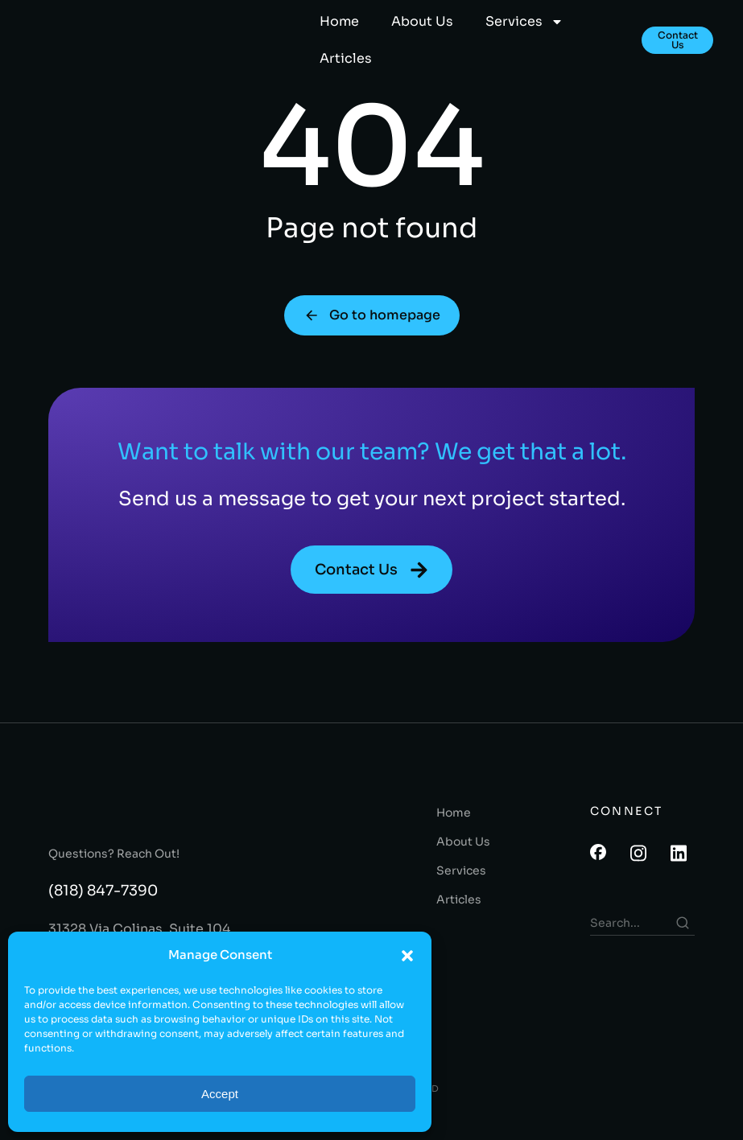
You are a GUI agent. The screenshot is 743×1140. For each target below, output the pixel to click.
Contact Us (678, 40)
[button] (407, 956)
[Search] (683, 941)
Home (339, 21)
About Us (422, 21)
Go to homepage (371, 331)
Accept (219, 1094)
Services (524, 21)
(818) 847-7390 (103, 909)
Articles (346, 58)
